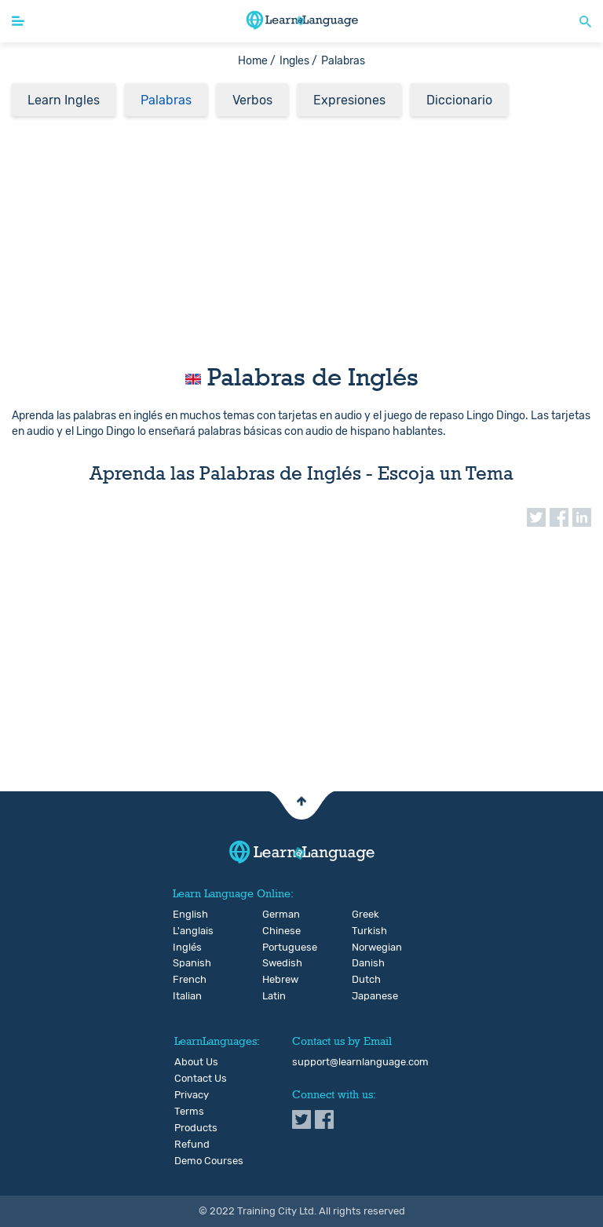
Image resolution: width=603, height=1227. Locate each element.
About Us (196, 1062)
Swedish (275, 963)
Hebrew (275, 979)
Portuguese (275, 947)
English (186, 914)
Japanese (365, 996)
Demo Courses (208, 1161)
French (186, 979)
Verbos (252, 100)
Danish (365, 963)
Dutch (365, 979)
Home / (257, 61)
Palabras (166, 100)
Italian (186, 996)
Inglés (186, 947)
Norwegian (365, 947)
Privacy (191, 1095)
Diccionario (459, 100)
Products (195, 1128)
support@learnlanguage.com (360, 1062)
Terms (189, 1111)
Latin (274, 996)
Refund (192, 1144)
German (275, 914)
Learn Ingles (63, 100)
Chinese (275, 931)
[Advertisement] (301, 235)
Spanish (186, 963)
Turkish (365, 931)
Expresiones (349, 100)
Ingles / (298, 61)
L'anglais (186, 931)
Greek (365, 914)
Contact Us (200, 1078)
